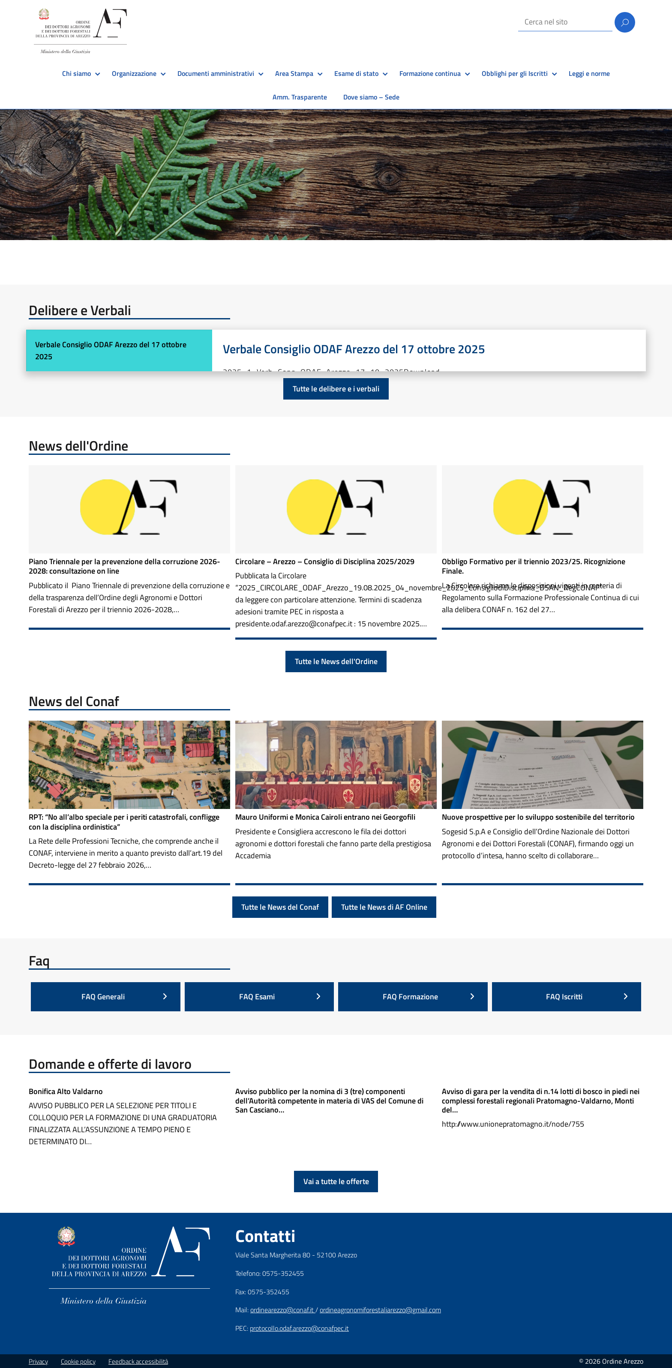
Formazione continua (430, 73)
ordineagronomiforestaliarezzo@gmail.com (380, 1310)
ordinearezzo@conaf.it (282, 1310)
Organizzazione (134, 73)
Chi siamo (76, 73)
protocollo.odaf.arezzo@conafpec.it (299, 1328)
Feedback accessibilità (138, 1361)
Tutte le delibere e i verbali (336, 388)
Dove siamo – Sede (371, 97)
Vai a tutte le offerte (336, 1181)
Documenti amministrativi (215, 73)
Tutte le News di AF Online (384, 907)
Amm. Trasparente (300, 97)
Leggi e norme (589, 73)
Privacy (38, 1361)
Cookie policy (78, 1361)
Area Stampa (294, 73)
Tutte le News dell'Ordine (336, 661)
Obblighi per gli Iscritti (515, 73)
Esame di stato (356, 73)
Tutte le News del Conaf (280, 907)
